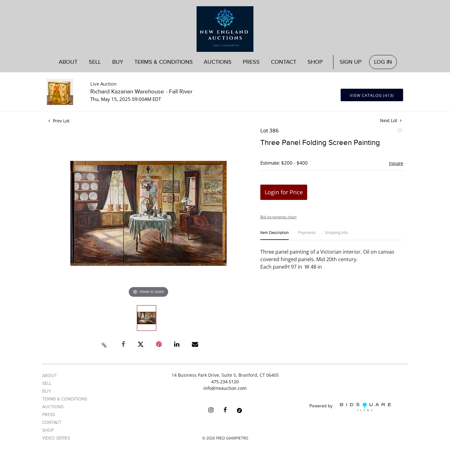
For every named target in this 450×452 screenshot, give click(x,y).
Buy (117, 62)
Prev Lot (58, 121)
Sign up (351, 62)
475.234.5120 (225, 382)
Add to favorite (399, 131)
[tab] (274, 235)
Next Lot (391, 120)
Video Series (56, 438)
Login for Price (284, 192)
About (68, 62)
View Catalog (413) (372, 95)
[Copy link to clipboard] (104, 344)
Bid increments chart (278, 217)
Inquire (396, 163)
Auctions (218, 62)
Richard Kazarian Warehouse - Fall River (141, 91)
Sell (95, 62)
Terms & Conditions (163, 62)
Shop (315, 62)
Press (251, 62)
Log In (383, 62)
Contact (283, 62)
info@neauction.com (225, 388)
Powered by (350, 407)
